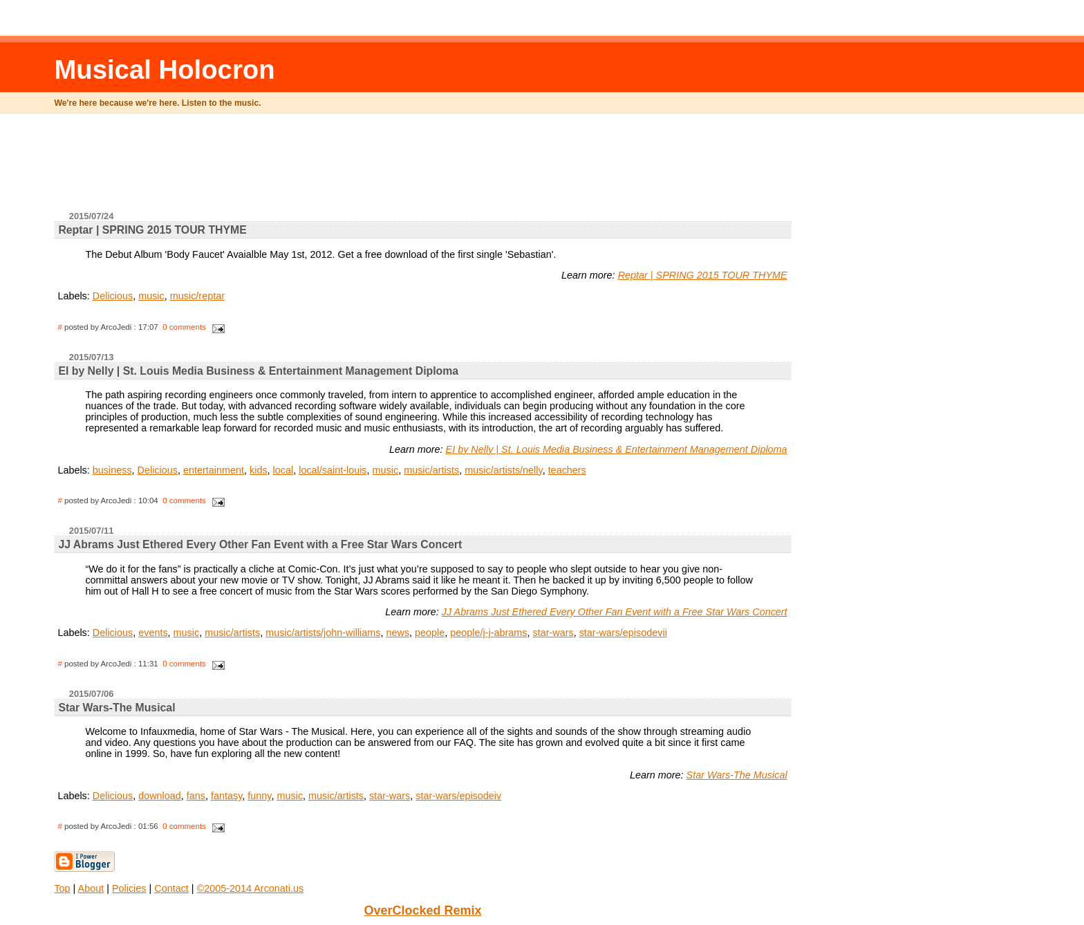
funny (259, 795)
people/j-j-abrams (488, 632)
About (91, 888)
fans (196, 795)
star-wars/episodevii (623, 632)
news (397, 632)
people (430, 632)
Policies (129, 888)
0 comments (184, 327)
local (283, 470)
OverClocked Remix (422, 910)
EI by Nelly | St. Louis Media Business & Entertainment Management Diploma (616, 449)
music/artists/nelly (503, 470)
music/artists (431, 470)
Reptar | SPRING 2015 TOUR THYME (702, 275)
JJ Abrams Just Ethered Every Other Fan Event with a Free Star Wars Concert (614, 611)
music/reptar (197, 295)
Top (62, 888)
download (159, 795)
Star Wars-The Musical (736, 775)
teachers (567, 470)
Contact (171, 888)
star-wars (553, 632)
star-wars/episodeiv (458, 795)
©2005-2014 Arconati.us (250, 888)
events (152, 632)
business (112, 470)
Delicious (113, 295)
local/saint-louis (332, 470)
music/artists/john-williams (322, 632)
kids (259, 470)
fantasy (226, 795)
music (151, 295)
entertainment (213, 470)
